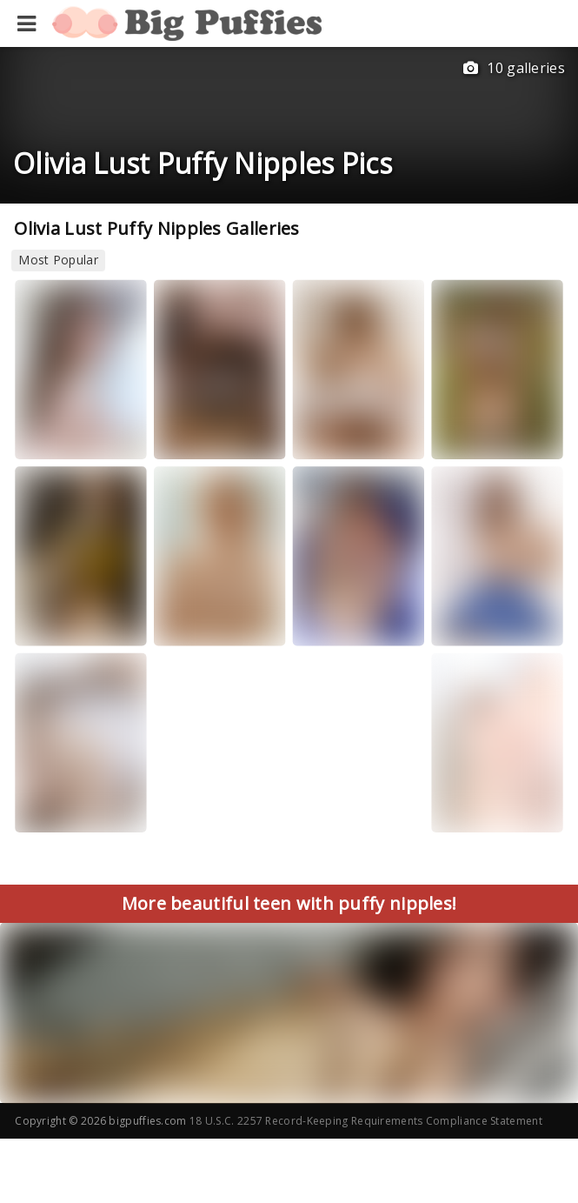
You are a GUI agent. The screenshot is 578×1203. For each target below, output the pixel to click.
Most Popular (58, 259)
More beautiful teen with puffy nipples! (289, 903)
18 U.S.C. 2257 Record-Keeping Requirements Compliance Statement (365, 1120)
